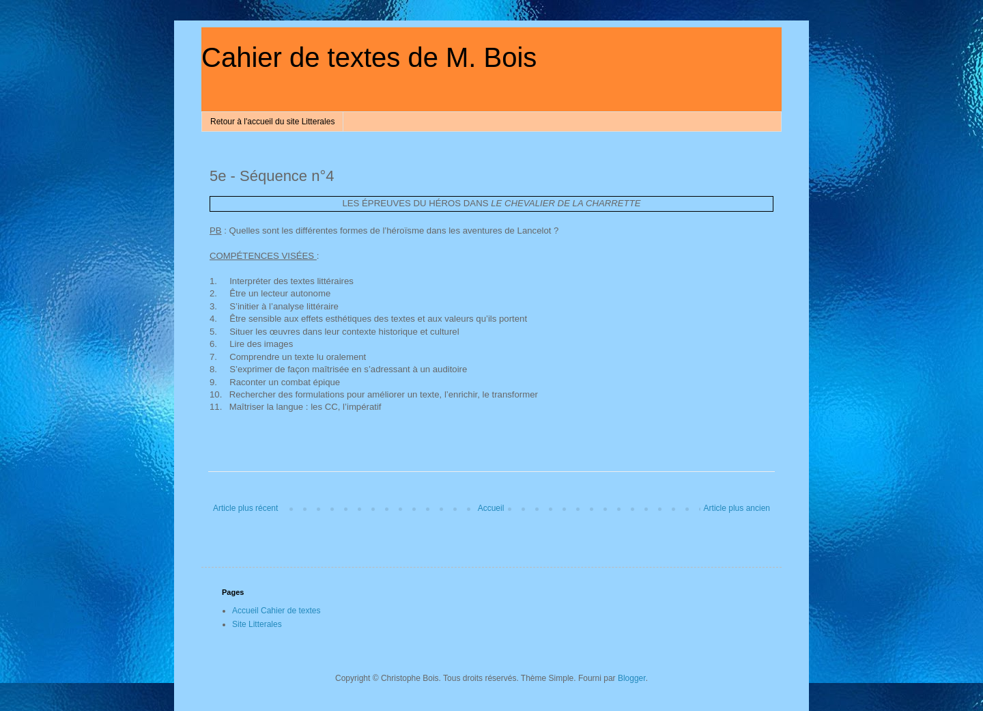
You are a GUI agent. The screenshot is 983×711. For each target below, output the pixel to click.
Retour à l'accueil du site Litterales (272, 121)
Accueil (491, 508)
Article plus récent (245, 508)
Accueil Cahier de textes (276, 610)
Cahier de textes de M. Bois (369, 57)
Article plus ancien (737, 508)
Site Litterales (257, 624)
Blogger (632, 678)
